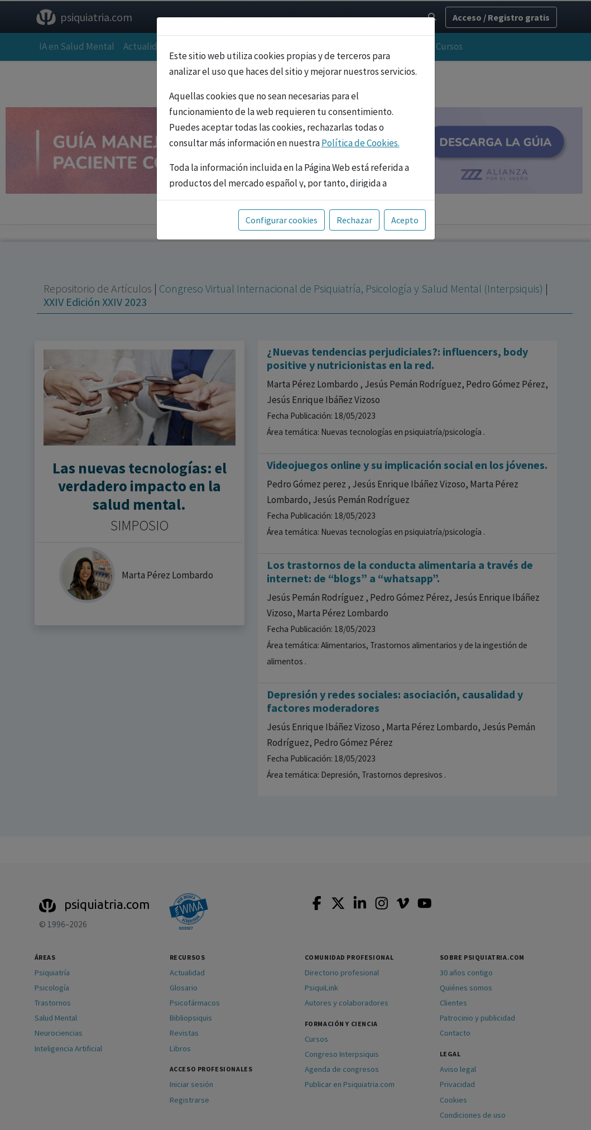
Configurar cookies (282, 220)
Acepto (405, 220)
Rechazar (354, 220)
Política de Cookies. (360, 143)
